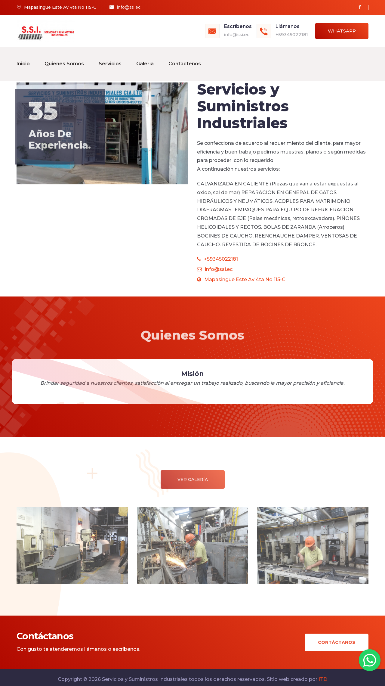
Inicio (23, 61)
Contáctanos (336, 638)
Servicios (110, 61)
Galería (145, 61)
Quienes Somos (64, 61)
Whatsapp (342, 31)
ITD (323, 675)
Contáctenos (184, 61)
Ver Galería (192, 479)
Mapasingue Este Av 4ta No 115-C (241, 275)
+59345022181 (292, 34)
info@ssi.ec (128, 7)
